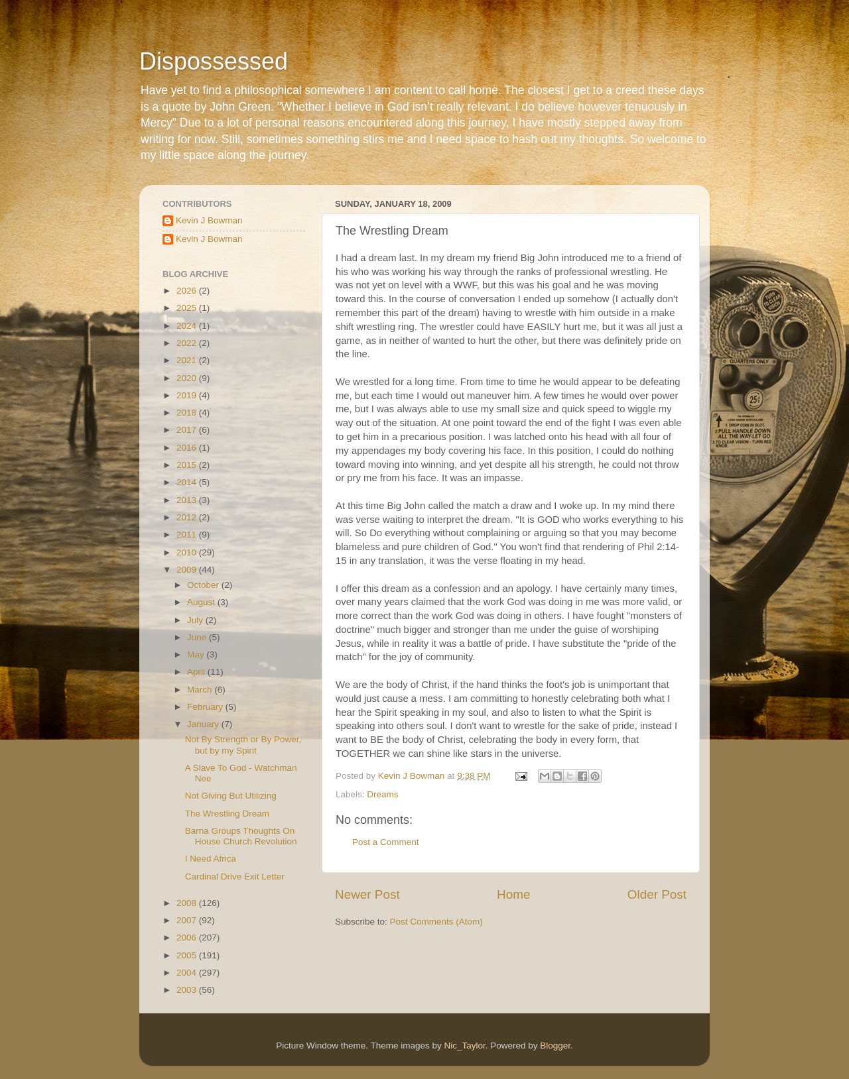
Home (513, 894)
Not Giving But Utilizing (231, 796)
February (206, 707)
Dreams (382, 794)
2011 (187, 535)
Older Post (656, 894)
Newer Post (367, 894)
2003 (187, 990)
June (198, 637)
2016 (187, 448)
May (196, 654)
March (200, 690)
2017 (187, 430)
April (197, 672)
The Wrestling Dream (227, 814)
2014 (187, 482)
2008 (187, 903)
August (202, 602)
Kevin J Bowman (209, 220)
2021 (187, 360)
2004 (187, 973)
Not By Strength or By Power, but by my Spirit (243, 744)
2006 (187, 937)
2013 (187, 500)
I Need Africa (210, 859)
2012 (187, 517)
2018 (187, 413)
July (196, 620)
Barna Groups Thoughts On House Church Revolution (241, 836)
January (204, 724)
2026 (187, 291)
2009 (187, 570)
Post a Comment (385, 842)
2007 (187, 920)
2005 (187, 955)
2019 (187, 395)
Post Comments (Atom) (436, 922)
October (204, 585)
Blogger (555, 1046)
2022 (187, 343)
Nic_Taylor (464, 1046)
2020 (187, 378)
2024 (187, 326)
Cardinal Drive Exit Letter (235, 876)
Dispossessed (213, 61)
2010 (187, 552)
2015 (187, 465)
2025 (187, 308)
